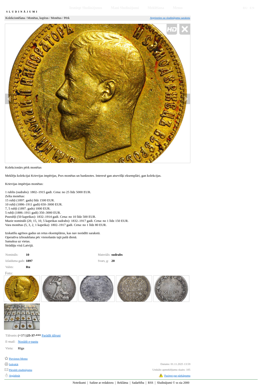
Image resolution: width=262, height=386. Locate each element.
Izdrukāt (13, 364)
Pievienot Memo (18, 358)
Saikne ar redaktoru (102, 382)
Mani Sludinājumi (125, 8)
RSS (150, 382)
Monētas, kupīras (38, 18)
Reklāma (122, 382)
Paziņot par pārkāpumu (177, 375)
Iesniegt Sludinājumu (85, 8)
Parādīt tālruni (51, 335)
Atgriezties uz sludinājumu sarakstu (170, 17)
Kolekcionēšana (15, 18)
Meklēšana (156, 8)
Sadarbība (138, 382)
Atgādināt (14, 375)
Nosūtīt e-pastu (28, 341)
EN (252, 8)
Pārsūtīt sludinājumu (20, 369)
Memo (178, 8)
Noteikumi (79, 382)
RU (245, 8)
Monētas (56, 18)
